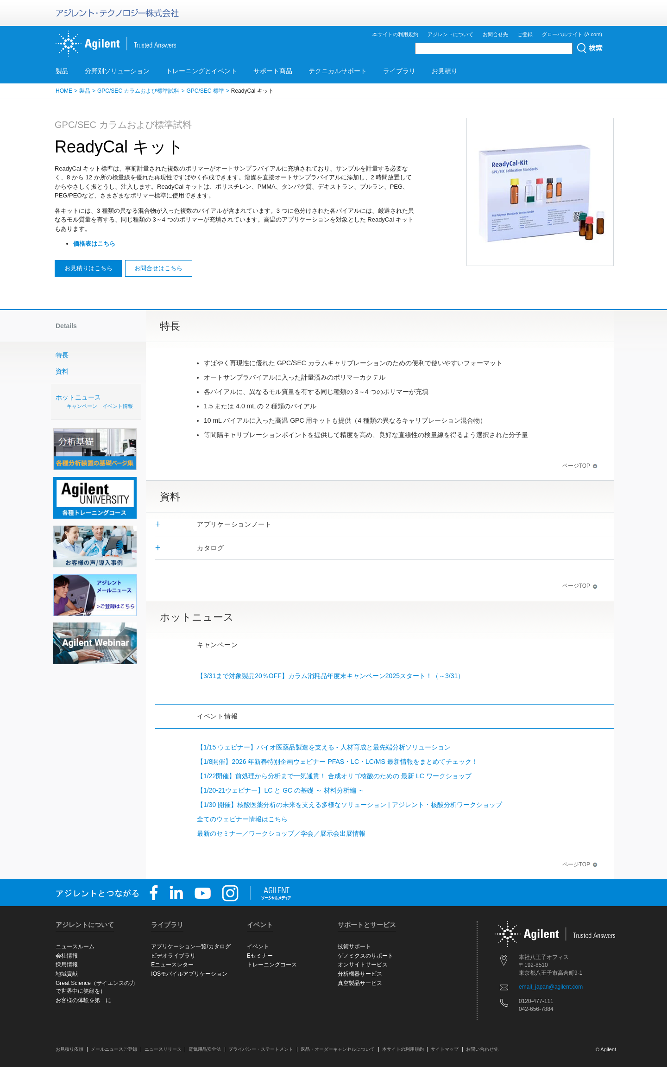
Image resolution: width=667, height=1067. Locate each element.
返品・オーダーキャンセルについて (338, 1049)
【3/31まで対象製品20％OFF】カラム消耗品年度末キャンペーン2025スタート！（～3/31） (330, 676)
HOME (64, 91)
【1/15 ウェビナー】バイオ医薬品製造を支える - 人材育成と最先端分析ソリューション (324, 747)
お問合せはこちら (158, 268)
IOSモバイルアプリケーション (189, 974)
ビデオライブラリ (173, 956)
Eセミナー (260, 956)
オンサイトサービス (363, 964)
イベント (258, 946)
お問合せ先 (495, 34)
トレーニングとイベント (201, 71)
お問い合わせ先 (482, 1049)
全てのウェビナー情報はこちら (242, 819)
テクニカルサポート (337, 71)
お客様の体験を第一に (83, 1000)
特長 (62, 355)
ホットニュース (97, 402)
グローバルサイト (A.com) (572, 34)
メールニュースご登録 (114, 1049)
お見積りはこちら (88, 268)
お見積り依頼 (69, 1049)
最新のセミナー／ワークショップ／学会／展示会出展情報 (281, 833)
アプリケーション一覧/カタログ (190, 946)
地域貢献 (67, 974)
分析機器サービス (360, 974)
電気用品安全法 (205, 1049)
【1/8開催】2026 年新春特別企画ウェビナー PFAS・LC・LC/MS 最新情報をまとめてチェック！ (337, 761)
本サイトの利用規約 (395, 34)
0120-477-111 (536, 1001)
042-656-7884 (536, 1009)
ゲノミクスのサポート (365, 956)
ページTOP (580, 466)
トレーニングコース (272, 964)
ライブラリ (399, 71)
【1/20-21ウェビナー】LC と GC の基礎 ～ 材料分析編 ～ (281, 790)
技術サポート (354, 946)
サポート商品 (272, 71)
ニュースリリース (163, 1049)
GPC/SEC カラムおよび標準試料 (138, 91)
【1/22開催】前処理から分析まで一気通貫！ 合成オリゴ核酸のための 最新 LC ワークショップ (334, 776)
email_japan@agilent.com (551, 987)
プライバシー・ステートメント (260, 1049)
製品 (62, 71)
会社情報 (67, 956)
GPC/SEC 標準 (205, 91)
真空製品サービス (360, 983)
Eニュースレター (172, 964)
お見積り (445, 71)
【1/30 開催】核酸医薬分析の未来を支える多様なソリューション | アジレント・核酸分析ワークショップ (349, 804)
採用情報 (67, 964)
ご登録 (525, 34)
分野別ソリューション (117, 71)
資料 (62, 371)
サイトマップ (445, 1049)
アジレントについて (450, 34)
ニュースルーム (75, 946)
